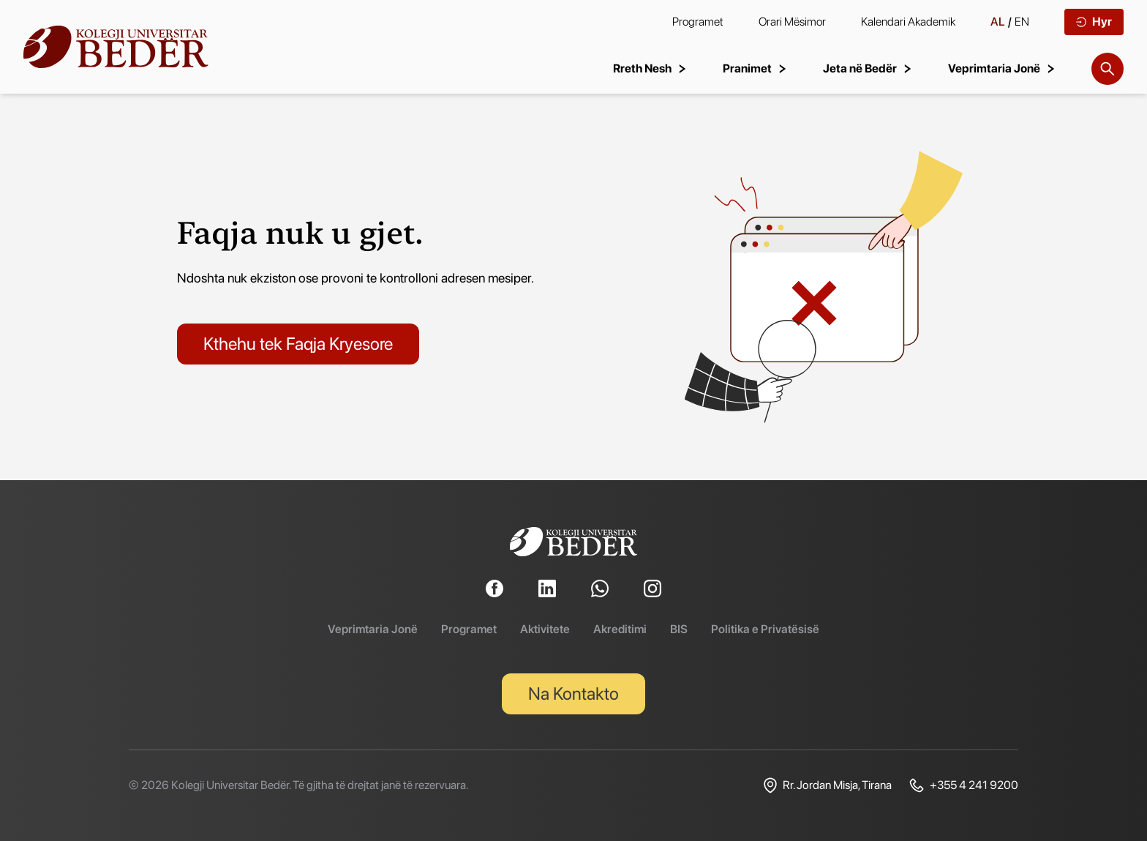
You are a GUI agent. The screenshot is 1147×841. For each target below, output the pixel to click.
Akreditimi (620, 629)
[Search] (1107, 69)
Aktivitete (545, 629)
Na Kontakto (573, 693)
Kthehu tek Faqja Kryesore (298, 343)
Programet (697, 22)
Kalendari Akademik (908, 22)
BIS (679, 629)
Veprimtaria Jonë (373, 629)
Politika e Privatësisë (765, 629)
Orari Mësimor (792, 22)
